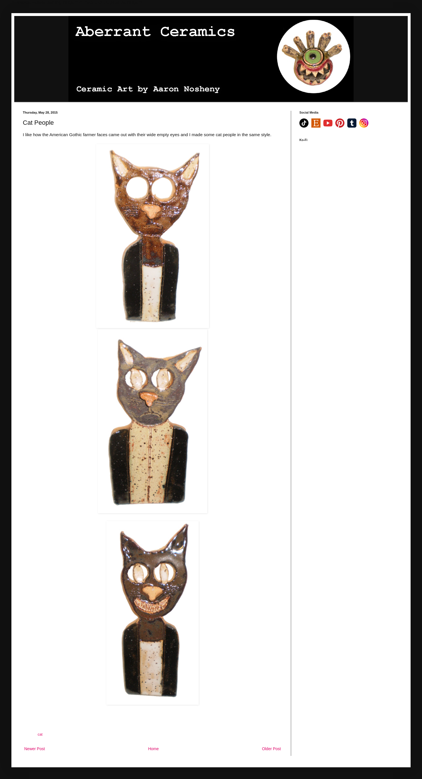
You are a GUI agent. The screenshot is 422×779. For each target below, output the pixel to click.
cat (40, 734)
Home (153, 748)
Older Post (271, 748)
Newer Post (34, 748)
